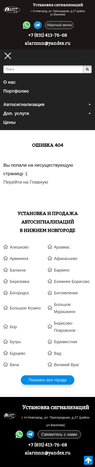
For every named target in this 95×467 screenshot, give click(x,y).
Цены (9, 122)
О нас (9, 82)
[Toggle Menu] (7, 55)
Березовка (19, 281)
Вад (57, 353)
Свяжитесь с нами (59, 434)
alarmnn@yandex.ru (47, 43)
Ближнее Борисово (72, 281)
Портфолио (16, 91)
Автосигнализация (47, 104)
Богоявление (66, 293)
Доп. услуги (47, 113)
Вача (14, 365)
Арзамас (62, 247)
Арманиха (19, 258)
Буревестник (65, 342)
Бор (13, 327)
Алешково (19, 247)
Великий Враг (66, 365)
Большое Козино (25, 308)
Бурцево (17, 353)
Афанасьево (65, 258)
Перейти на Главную (25, 182)
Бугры (15, 342)
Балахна (18, 270)
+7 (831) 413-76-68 (47, 35)
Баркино (62, 270)
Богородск (19, 293)
